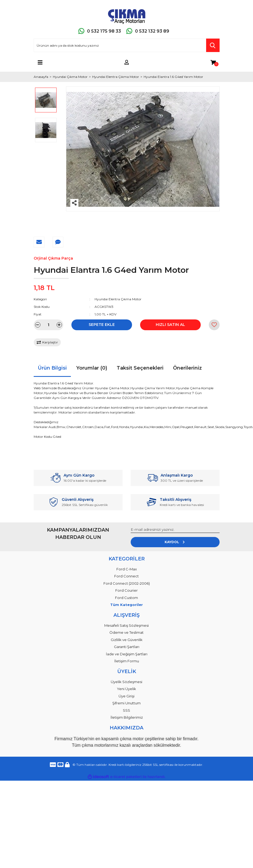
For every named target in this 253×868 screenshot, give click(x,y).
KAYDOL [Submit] (175, 542)
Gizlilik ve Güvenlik (127, 640)
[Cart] (213, 62)
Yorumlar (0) (91, 368)
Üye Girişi (126, 696)
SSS (126, 710)
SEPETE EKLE (102, 324)
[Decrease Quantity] (38, 324)
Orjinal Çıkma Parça (53, 258)
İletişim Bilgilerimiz (126, 717)
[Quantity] (48, 324)
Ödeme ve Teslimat (126, 632)
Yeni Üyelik (126, 689)
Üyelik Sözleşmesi (126, 682)
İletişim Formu (126, 661)
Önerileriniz (187, 368)
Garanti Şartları (126, 647)
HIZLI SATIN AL (170, 324)
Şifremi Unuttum (126, 703)
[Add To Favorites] (214, 324)
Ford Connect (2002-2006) (126, 583)
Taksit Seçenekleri (140, 368)
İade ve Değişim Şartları (126, 654)
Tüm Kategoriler (126, 604)
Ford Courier (126, 590)
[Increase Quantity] (59, 324)
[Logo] (126, 15)
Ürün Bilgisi (52, 368)
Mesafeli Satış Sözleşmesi (126, 625)
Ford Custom (126, 597)
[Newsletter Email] (175, 529)
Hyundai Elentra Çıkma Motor (118, 299)
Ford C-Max (126, 569)
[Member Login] (126, 62)
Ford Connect (126, 576)
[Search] (127, 45)
